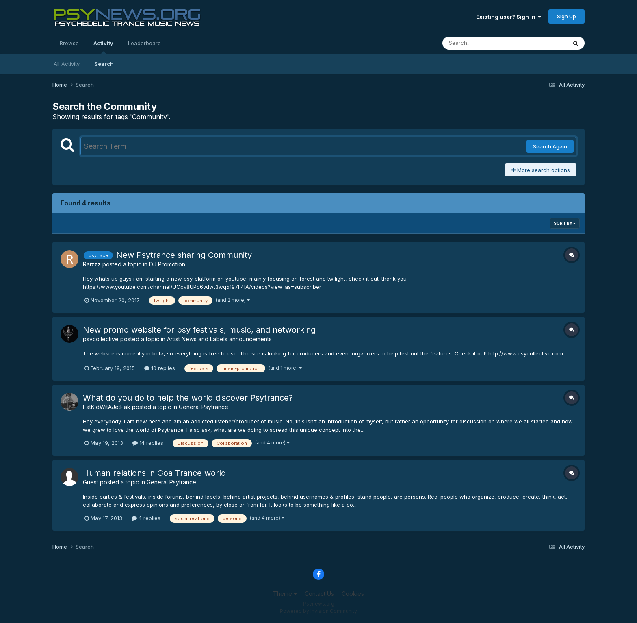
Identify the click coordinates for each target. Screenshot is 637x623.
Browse (69, 43)
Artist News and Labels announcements (219, 338)
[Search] (482, 43)
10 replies (159, 368)
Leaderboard (144, 43)
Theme (285, 593)
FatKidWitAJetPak (106, 406)
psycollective (101, 338)
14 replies (147, 443)
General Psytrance (203, 406)
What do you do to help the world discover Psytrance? (188, 398)
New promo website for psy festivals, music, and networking (199, 330)
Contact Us (319, 593)
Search (104, 64)
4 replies (146, 518)
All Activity (67, 64)
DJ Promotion (167, 264)
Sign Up (566, 16)
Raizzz (92, 264)
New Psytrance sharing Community (184, 255)
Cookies (353, 593)
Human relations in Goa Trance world (154, 473)
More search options (540, 170)
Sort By (565, 223)
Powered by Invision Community (318, 611)
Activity (103, 47)
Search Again (550, 146)
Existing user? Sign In (508, 16)
